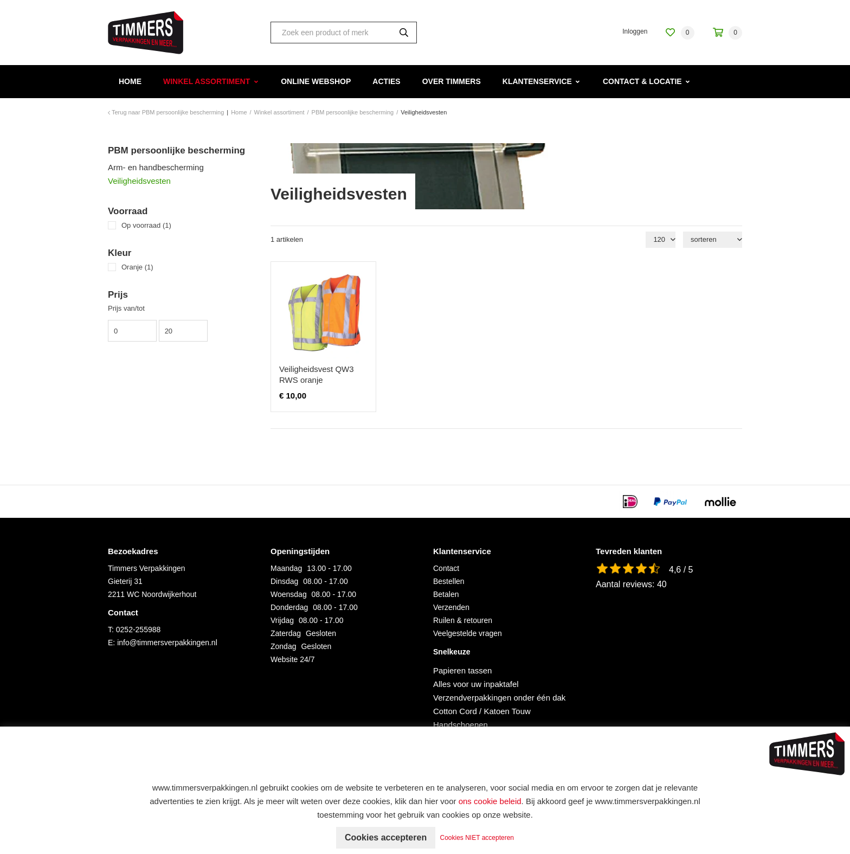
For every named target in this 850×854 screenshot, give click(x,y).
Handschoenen (460, 724)
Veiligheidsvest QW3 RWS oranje (316, 374)
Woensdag (289, 594)
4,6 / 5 (681, 569)
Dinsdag (284, 581)
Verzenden (451, 607)
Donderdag (289, 607)
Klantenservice (537, 81)
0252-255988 (138, 629)
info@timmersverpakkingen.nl (167, 642)
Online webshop (316, 81)
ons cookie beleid (490, 801)
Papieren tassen (462, 670)
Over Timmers (451, 81)
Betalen (446, 594)
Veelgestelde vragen (467, 633)
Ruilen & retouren (462, 620)
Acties (386, 81)
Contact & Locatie (642, 81)
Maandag (286, 568)
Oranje (137, 267)
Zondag (283, 646)
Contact (446, 568)
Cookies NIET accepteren (477, 838)
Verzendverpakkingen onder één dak (499, 697)
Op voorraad (146, 225)
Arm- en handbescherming (156, 167)
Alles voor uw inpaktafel (476, 684)
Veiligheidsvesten (139, 180)
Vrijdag (282, 620)
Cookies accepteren (386, 837)
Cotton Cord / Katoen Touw (482, 711)
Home (130, 81)
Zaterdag (286, 633)
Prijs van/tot (126, 308)
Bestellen (449, 581)
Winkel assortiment (206, 81)
